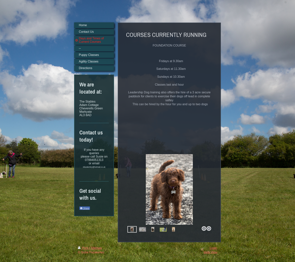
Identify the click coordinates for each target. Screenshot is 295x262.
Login (213, 248)
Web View (210, 252)
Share (84, 208)
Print (83, 248)
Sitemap (96, 248)
